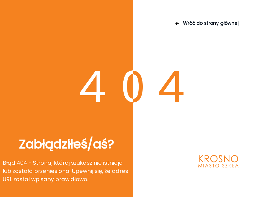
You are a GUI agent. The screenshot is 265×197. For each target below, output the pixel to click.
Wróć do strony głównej (206, 23)
